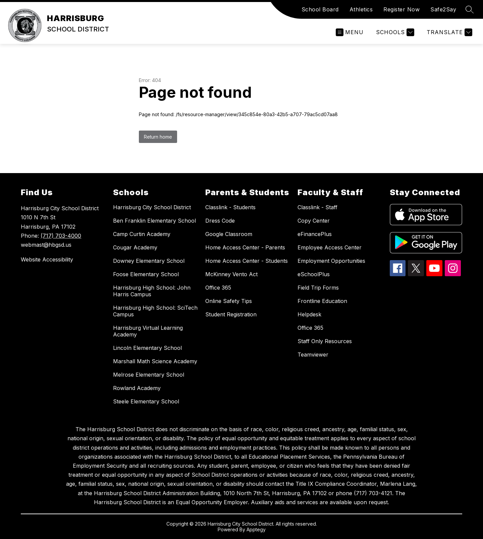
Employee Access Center (330, 247)
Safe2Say (443, 9)
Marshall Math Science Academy (155, 361)
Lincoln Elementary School (147, 347)
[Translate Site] (448, 32)
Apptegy (256, 529)
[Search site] (470, 9)
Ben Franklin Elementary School (154, 220)
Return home (158, 137)
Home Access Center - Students (246, 260)
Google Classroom (228, 234)
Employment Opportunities (331, 260)
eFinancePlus (315, 234)
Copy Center (314, 220)
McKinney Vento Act (231, 274)
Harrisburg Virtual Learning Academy (148, 331)
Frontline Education (322, 301)
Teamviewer (313, 354)
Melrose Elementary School (148, 374)
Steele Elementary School (146, 401)
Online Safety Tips (228, 301)
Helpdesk (309, 314)
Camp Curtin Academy (141, 234)
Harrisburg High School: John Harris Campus (152, 291)
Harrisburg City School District (152, 207)
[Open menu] (350, 32)
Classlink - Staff (317, 207)
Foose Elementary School (146, 274)
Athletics (361, 9)
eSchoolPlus (314, 274)
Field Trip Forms (318, 287)
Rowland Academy (137, 388)
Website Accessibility (47, 259)
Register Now (401, 9)
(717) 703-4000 (61, 235)
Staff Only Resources (325, 341)
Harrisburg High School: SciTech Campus (155, 311)
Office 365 (218, 287)
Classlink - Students (230, 207)
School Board (320, 9)
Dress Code (220, 220)
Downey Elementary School (148, 260)
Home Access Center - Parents (245, 247)
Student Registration (231, 314)
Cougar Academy (135, 247)
